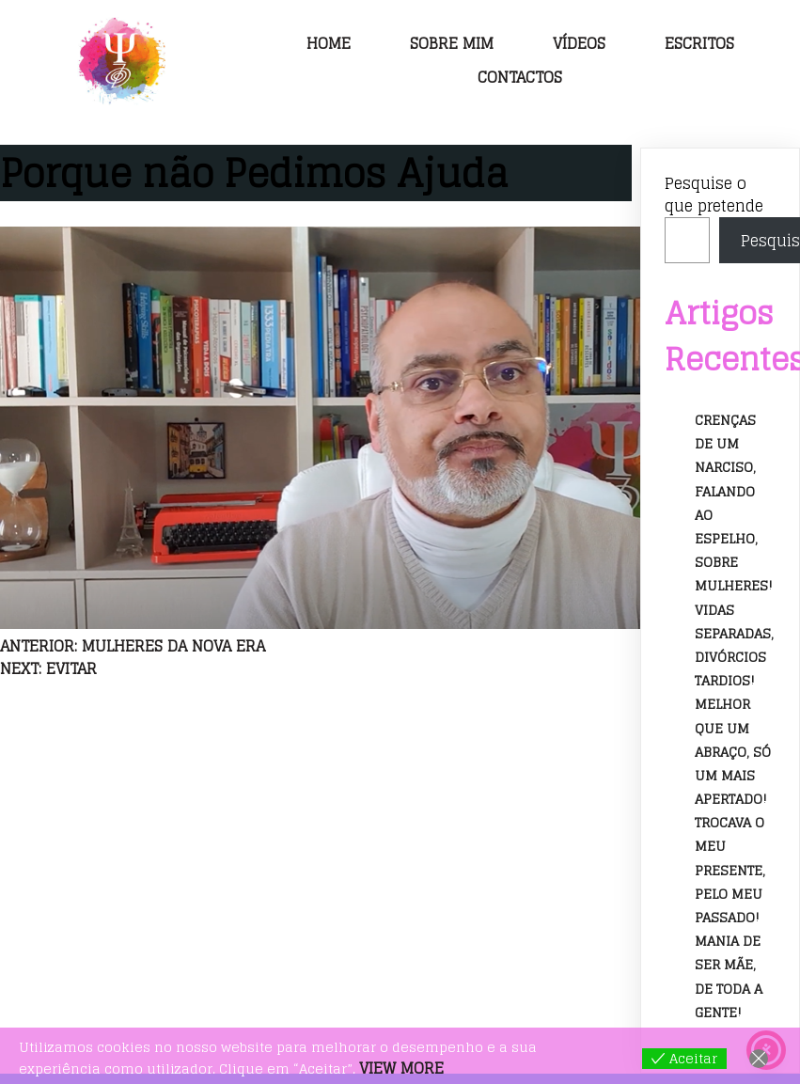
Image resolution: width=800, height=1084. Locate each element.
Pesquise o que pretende (714, 194)
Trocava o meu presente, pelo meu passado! (730, 870)
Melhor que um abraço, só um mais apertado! (733, 752)
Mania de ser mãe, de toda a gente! (728, 977)
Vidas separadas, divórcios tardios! (734, 645)
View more (401, 1068)
